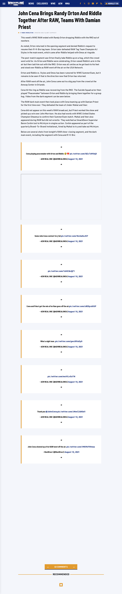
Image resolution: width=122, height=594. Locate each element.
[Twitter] (85, 4)
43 (55, 567)
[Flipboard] (97, 4)
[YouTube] (93, 4)
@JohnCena (51, 411)
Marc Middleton (27, 33)
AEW (60, 3)
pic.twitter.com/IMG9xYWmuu (80, 446)
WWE (53, 3)
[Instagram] (89, 4)
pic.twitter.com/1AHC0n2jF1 (61, 271)
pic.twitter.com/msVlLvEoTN (61, 376)
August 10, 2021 (75, 159)
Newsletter (112, 3)
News (31, 3)
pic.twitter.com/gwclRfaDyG (68, 341)
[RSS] (101, 4)
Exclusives (42, 3)
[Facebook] (80, 4)
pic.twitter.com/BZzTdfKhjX (83, 153)
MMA (67, 3)
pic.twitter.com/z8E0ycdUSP (82, 306)
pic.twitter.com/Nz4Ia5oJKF (74, 236)
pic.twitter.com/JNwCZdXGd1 (71, 411)
